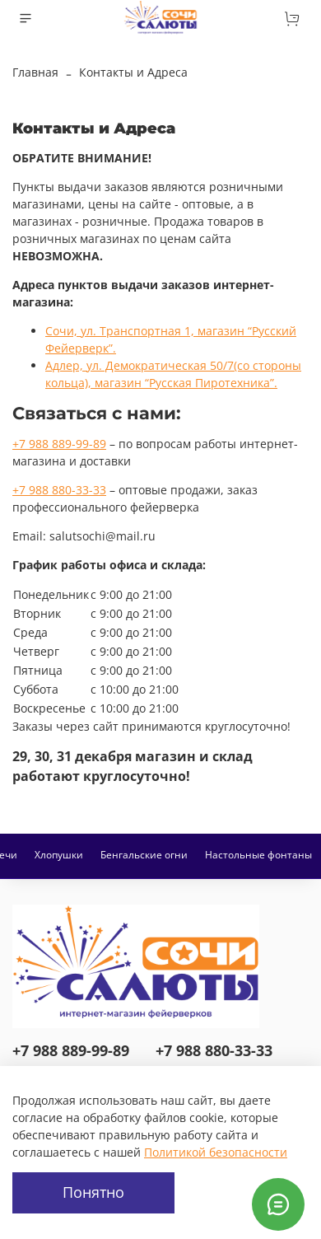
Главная (35, 72)
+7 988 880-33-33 (59, 490)
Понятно (93, 1192)
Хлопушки (59, 855)
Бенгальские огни (144, 855)
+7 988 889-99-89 (59, 443)
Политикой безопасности (215, 1152)
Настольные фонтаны (258, 855)
